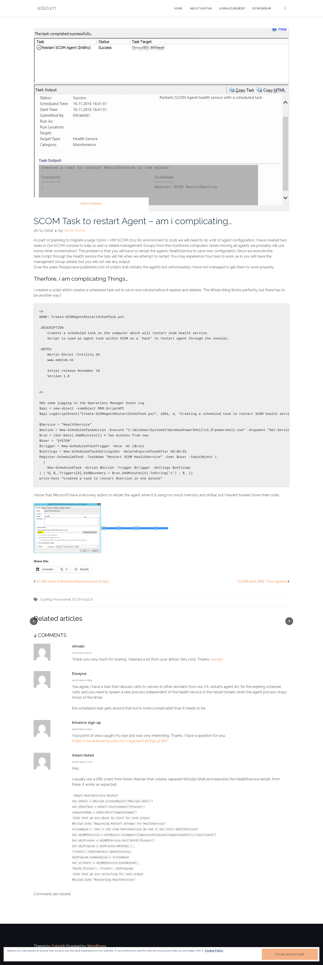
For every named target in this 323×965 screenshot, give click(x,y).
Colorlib (58, 946)
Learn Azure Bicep (231, 8)
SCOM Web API (261, 8)
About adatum (200, 8)
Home (178, 8)
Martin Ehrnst (74, 230)
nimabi (217, 659)
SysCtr (88, 599)
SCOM (77, 599)
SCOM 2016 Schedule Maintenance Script (72, 581)
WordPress (96, 946)
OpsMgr (46, 599)
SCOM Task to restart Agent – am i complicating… (133, 221)
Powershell (62, 599)
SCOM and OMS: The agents (262, 581)
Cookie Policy (214, 950)
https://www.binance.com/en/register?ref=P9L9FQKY (120, 741)
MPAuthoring (91, 203)
